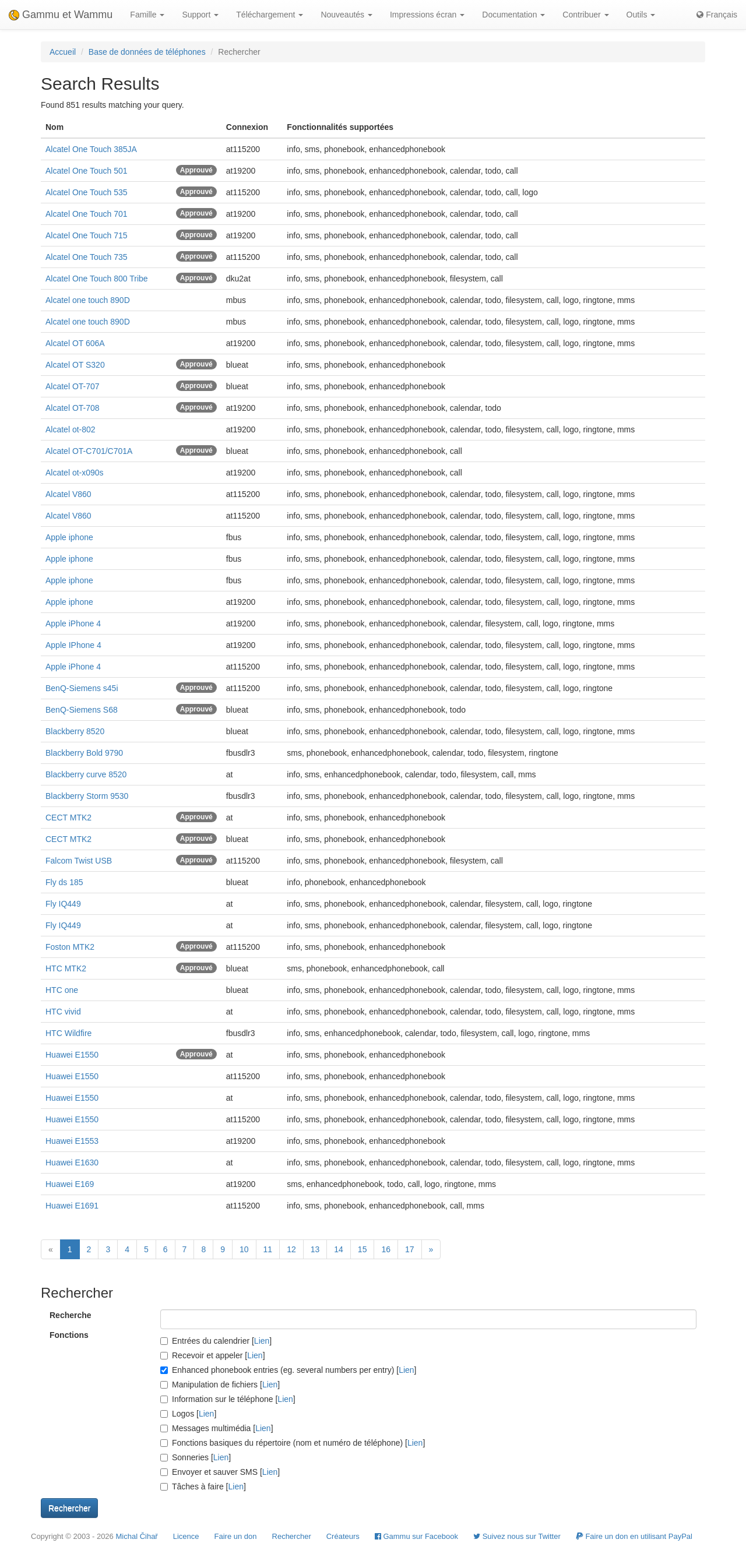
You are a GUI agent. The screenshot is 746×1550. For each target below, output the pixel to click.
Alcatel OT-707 (72, 386)
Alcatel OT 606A (75, 343)
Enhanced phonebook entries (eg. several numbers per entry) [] (288, 1370)
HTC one (61, 990)
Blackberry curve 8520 (85, 774)
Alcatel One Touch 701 (86, 214)
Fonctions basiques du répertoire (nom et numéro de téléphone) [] (292, 1442)
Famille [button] (147, 14)
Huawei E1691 (71, 1205)
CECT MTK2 (68, 817)
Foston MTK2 (69, 947)
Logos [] (188, 1413)
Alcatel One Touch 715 (86, 235)
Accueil (63, 52)
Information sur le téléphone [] (227, 1399)
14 (338, 1249)
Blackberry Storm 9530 (86, 796)
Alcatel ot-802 (70, 429)
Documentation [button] (513, 14)
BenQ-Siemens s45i (81, 688)
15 (362, 1249)
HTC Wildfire (68, 1033)
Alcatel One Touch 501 (86, 170)
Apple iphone (69, 537)
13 (315, 1249)
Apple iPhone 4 (73, 623)
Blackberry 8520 (74, 731)
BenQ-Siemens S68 (81, 709)
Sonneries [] (195, 1457)
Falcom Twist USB (78, 860)
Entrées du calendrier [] (216, 1340)
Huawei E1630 (71, 1162)
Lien (261, 1340)
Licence (186, 1536)
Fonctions (69, 1335)
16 (385, 1249)
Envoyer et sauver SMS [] (220, 1472)
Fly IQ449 (63, 903)
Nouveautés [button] (346, 14)
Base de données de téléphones (147, 52)
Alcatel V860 (68, 494)
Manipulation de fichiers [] (220, 1384)
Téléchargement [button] (269, 14)
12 (291, 1249)
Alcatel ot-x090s (74, 472)
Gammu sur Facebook (416, 1536)
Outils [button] (641, 14)
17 (409, 1249)
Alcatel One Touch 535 (86, 192)
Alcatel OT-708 (72, 408)
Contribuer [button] (585, 14)
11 (268, 1249)
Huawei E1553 (71, 1141)
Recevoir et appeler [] (212, 1355)
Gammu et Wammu (60, 14)
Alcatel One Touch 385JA (91, 149)
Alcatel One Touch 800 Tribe (96, 278)
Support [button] (200, 14)
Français (716, 14)
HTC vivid (63, 1011)
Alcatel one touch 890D (87, 300)
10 (244, 1249)
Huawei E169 (69, 1184)
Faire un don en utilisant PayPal (634, 1536)
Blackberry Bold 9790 (84, 753)
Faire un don (235, 1536)
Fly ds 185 (64, 882)
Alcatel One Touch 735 (86, 257)
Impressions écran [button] (427, 14)
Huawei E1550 (71, 1054)
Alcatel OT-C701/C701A (88, 451)
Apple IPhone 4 (73, 645)
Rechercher (291, 1536)
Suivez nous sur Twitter (517, 1536)
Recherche (71, 1315)
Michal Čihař (136, 1536)
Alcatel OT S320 (75, 364)
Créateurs (343, 1536)
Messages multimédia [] (216, 1428)
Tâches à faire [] (203, 1486)
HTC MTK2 (65, 968)
